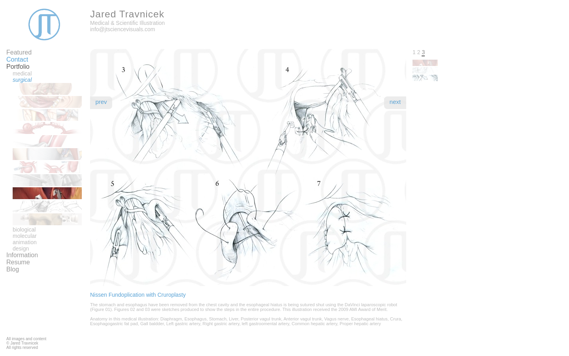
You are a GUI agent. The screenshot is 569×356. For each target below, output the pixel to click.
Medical (22, 73)
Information (22, 255)
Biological (24, 229)
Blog (12, 269)
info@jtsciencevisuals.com (122, 29)
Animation (25, 242)
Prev (101, 101)
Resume (18, 262)
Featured (19, 52)
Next (395, 101)
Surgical (22, 80)
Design (21, 248)
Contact (17, 59)
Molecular (25, 236)
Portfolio (18, 66)
